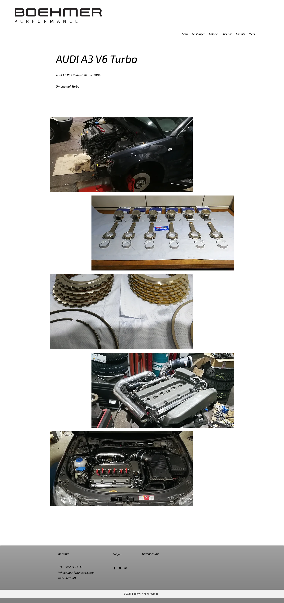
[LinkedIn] (126, 568)
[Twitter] (120, 568)
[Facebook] (114, 568)
